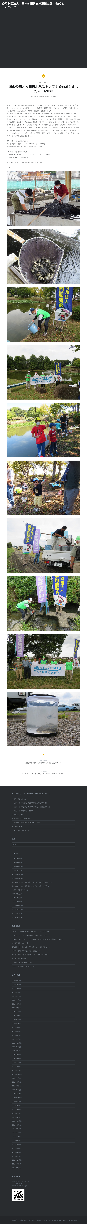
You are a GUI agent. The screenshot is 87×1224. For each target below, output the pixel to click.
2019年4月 (15, 1117)
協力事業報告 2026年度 (20, 943)
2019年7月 (15, 1113)
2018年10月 (16, 1121)
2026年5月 (15, 984)
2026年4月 (15, 988)
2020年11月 (16, 1093)
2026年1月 (15, 992)
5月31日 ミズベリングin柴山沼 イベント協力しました (30, 935)
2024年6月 (15, 1031)
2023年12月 (16, 1043)
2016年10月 (16, 1160)
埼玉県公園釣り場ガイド (20, 799)
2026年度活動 (16, 859)
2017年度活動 (16, 909)
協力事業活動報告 (17, 878)
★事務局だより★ (17, 815)
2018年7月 (15, 1129)
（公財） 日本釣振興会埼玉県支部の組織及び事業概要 (29, 803)
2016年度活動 (16, 913)
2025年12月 (16, 996)
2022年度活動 (16, 874)
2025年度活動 (16, 862)
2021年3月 (15, 1086)
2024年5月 (15, 1035)
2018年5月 (15, 1136)
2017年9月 (15, 1140)
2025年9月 (15, 1000)
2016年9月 (15, 1164)
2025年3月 (15, 1015)
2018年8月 (15, 1125)
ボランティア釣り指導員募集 (21, 818)
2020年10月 (16, 1097)
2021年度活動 (43, 82)
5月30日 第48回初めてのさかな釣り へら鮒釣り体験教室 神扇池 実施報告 (37, 939)
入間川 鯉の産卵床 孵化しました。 (24, 966)
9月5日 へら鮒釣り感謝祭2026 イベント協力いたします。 (31, 931)
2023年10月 (16, 1047)
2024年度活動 (16, 866)
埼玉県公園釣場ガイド (19, 890)
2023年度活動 (16, 870)
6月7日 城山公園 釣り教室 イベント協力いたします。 (30, 955)
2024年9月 (15, 1027)
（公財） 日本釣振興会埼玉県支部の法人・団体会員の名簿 (31, 807)
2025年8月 (15, 1004)
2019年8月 (15, 1109)
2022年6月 (15, 1066)
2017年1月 (15, 1156)
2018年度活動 (16, 905)
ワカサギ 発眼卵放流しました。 (22, 962)
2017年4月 (15, 1152)
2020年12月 (16, 1090)
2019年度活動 (16, 901)
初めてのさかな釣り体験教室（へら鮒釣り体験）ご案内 (29, 886)
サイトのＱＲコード (18, 826)
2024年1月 (15, 1039)
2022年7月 (15, 1062)
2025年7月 (15, 1008)
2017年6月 (15, 1144)
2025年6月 (15, 1012)
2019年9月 (15, 1105)
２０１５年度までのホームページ (22, 830)
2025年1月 (15, 1019)
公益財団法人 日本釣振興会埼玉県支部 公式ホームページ (33, 5)
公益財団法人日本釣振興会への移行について (26, 822)
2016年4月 (15, 1168)
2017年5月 (15, 1148)
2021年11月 (16, 1070)
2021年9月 (15, 1078)
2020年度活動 (16, 898)
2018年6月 (15, 1133)
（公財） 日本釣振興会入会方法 (22, 811)
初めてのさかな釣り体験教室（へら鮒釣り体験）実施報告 (30, 882)
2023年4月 (15, 1058)
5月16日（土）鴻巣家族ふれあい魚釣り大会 (26, 951)
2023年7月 (15, 1055)
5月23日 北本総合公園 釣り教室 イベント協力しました (31, 947)
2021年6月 (15, 1082)
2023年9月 (15, 1051)
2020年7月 (15, 1101)
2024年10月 (16, 1023)
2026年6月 (15, 980)
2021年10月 (16, 1074)
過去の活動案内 (17, 917)
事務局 (37, 96)
